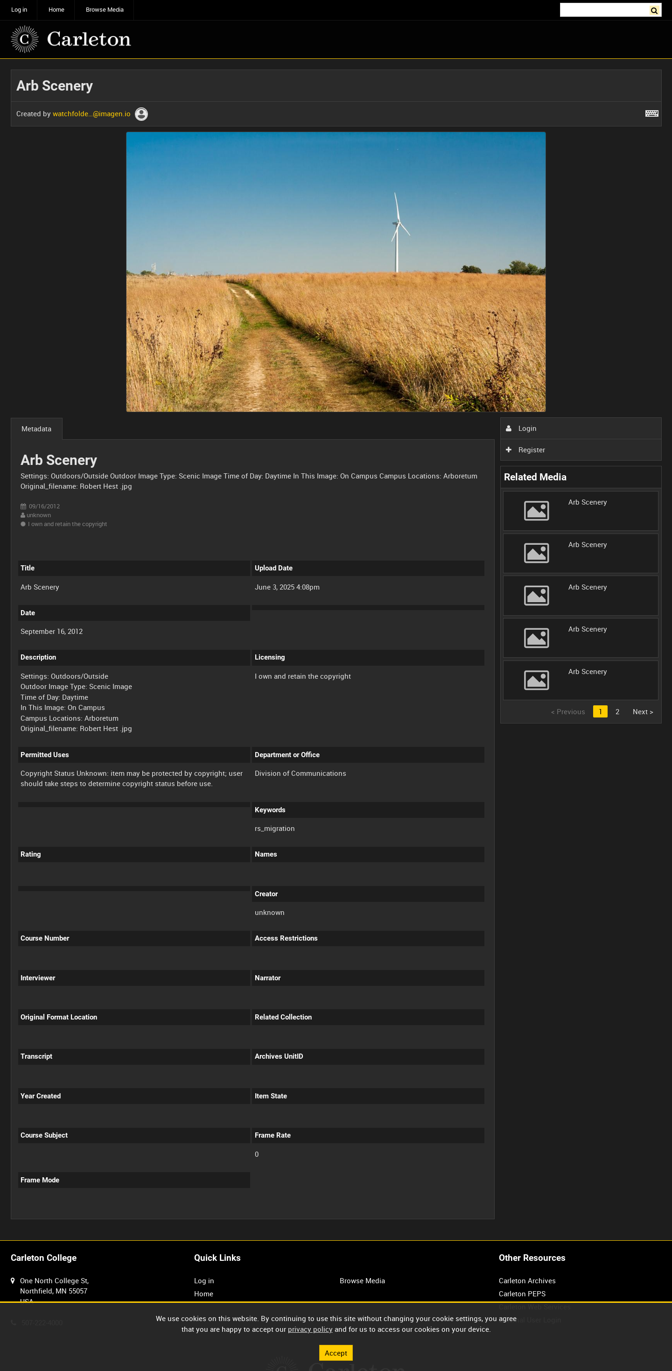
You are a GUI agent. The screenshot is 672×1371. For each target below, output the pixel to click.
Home (56, 10)
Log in (19, 10)
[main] (336, 650)
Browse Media (105, 10)
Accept (336, 1352)
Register (525, 449)
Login (521, 428)
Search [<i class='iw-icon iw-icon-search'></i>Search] (656, 9)
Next (643, 711)
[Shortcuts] (651, 111)
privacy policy (310, 1329)
